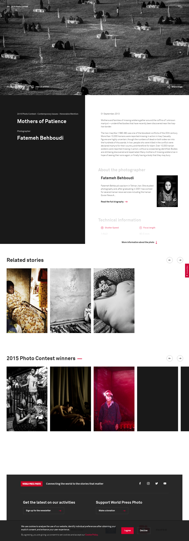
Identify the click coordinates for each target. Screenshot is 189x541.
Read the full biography (112, 202)
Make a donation (107, 511)
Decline (144, 531)
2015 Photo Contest (19, 7)
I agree (127, 531)
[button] (170, 260)
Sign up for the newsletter (38, 511)
